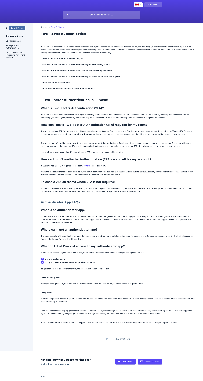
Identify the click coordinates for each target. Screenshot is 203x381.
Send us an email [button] (152, 361)
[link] (15, 28)
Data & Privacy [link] (57, 27)
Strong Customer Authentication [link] (13, 47)
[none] (138, 4)
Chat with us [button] (127, 361)
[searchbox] (101, 15)
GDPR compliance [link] (13, 41)
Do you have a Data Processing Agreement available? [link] (15, 55)
